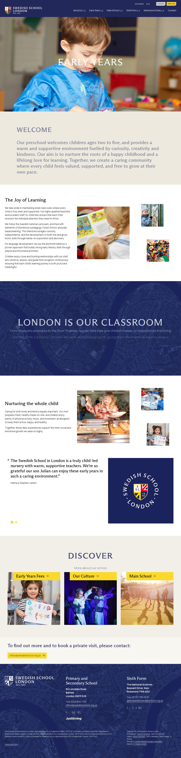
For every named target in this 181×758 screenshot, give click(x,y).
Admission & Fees (154, 10)
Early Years (96, 10)
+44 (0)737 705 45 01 (138, 697)
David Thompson (143, 734)
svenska (160, 4)
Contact (172, 10)
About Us (79, 10)
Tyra (148, 4)
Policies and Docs (11, 744)
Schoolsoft (139, 4)
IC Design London (140, 744)
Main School (115, 10)
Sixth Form (133, 10)
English (171, 4)
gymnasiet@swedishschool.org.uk (145, 700)
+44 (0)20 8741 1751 (76, 701)
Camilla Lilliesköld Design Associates (148, 741)
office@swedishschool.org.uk (25, 655)
